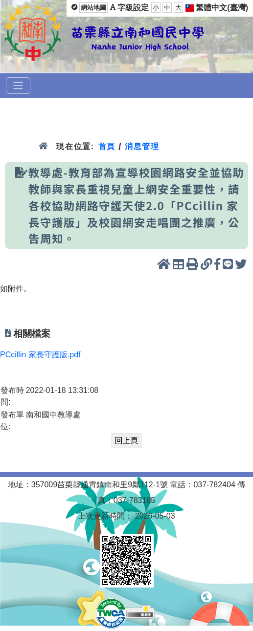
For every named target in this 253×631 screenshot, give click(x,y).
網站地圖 (93, 7)
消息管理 (142, 146)
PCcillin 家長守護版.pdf (40, 354)
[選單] (18, 85)
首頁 (106, 146)
